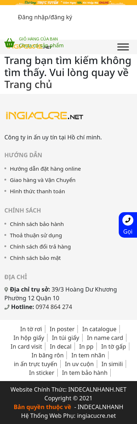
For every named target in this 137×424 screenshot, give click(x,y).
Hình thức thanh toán (37, 191)
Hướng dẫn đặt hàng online (45, 168)
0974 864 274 (54, 307)
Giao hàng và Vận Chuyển (43, 179)
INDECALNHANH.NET (97, 389)
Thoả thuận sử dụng (36, 235)
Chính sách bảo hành (37, 223)
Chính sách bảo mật (35, 257)
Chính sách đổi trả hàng (40, 246)
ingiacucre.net (96, 416)
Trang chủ (28, 84)
